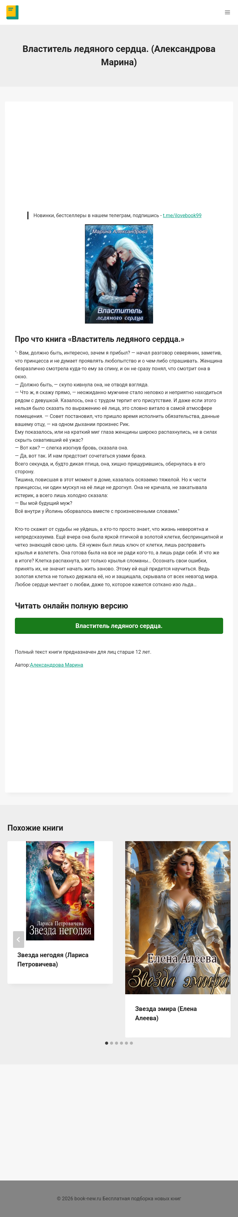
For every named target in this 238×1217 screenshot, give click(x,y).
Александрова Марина (56, 665)
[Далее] (219, 939)
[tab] (106, 1043)
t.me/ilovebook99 (182, 215)
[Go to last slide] (18, 939)
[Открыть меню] (227, 12)
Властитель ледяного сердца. (118, 626)
